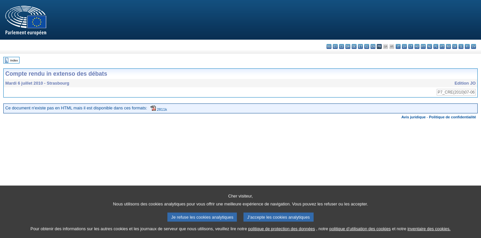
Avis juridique (413, 117)
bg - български (329, 46)
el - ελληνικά (366, 46)
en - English (373, 46)
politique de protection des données (281, 233)
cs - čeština (341, 46)
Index (14, 60)
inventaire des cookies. (429, 233)
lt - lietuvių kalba (410, 46)
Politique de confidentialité (452, 117)
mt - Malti (423, 46)
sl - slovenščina (461, 46)
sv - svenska (473, 46)
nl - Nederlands (429, 46)
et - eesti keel (360, 46)
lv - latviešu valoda (404, 46)
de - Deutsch (354, 46)
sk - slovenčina (454, 46)
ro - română (448, 46)
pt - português (442, 46)
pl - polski (435, 46)
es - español (335, 46)
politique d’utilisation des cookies (360, 233)
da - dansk (347, 46)
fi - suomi (467, 46)
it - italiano (398, 46)
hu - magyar (417, 46)
